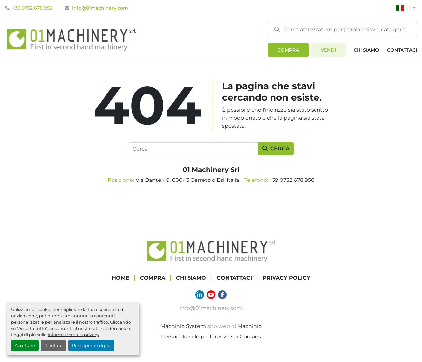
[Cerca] (193, 148)
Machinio (249, 326)
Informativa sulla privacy (73, 334)
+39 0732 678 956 (32, 8)
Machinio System (183, 326)
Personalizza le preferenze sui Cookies (211, 337)
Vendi (328, 50)
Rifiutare (53, 345)
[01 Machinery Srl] (211, 250)
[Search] (342, 29)
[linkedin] (199, 294)
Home (120, 278)
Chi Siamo (366, 50)
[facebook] (222, 294)
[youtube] (211, 294)
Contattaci (402, 50)
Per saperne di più (91, 345)
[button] (288, 50)
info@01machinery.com (100, 8)
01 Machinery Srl (211, 170)
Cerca (276, 148)
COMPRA (288, 50)
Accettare (25, 345)
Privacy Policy (286, 278)
